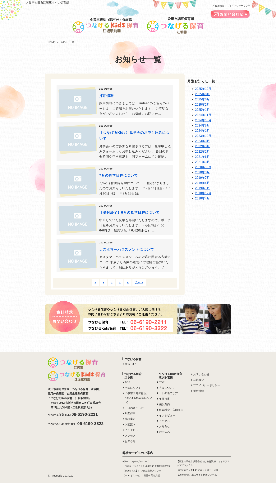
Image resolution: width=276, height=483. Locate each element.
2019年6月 (202, 182)
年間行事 (130, 413)
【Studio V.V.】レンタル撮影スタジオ (141, 470)
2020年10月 (203, 167)
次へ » (139, 282)
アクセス (130, 435)
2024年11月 (203, 115)
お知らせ (130, 441)
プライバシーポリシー (238, 5)
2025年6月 (202, 99)
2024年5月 (202, 125)
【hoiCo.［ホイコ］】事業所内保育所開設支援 (146, 466)
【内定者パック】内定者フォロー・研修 (197, 470)
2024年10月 (203, 120)
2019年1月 (202, 188)
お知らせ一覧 (67, 42)
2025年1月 (202, 109)
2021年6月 (202, 156)
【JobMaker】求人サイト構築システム (197, 474)
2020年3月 (202, 172)
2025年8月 (202, 94)
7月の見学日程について (118, 175)
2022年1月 (202, 151)
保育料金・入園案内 (171, 409)
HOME (51, 42)
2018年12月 (203, 193)
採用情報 (219, 5)
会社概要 (198, 379)
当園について (133, 387)
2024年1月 (202, 130)
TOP (127, 382)
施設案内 (130, 418)
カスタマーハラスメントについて (126, 249)
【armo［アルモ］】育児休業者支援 (141, 475)
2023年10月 (203, 135)
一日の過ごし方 (134, 407)
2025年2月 (202, 104)
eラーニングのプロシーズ (135, 461)
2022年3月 (202, 146)
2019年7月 (202, 177)
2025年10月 (203, 88)
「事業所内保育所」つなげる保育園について (138, 398)
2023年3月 (202, 141)
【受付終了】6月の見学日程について (129, 212)
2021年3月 (202, 162)
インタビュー (133, 430)
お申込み (164, 431)
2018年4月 (202, 198)
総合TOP (130, 364)
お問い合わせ (201, 374)
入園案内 (130, 424)
